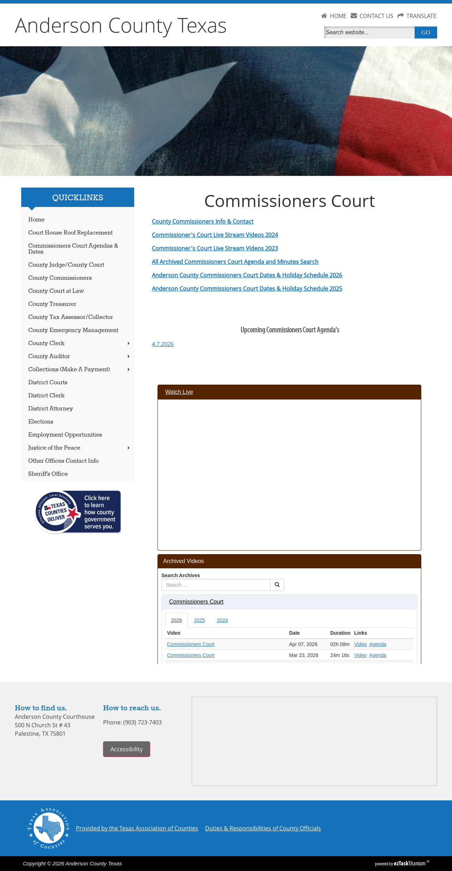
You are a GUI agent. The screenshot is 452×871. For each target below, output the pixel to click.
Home (36, 220)
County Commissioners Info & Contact (203, 221)
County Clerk (79, 343)
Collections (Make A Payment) (79, 369)
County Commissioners (60, 278)
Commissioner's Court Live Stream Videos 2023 (215, 248)
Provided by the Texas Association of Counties (137, 828)
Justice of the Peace (79, 448)
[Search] (370, 32)
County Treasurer (52, 304)
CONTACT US (376, 16)
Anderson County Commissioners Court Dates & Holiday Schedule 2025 (247, 288)
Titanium (410, 863)
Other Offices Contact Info (63, 461)
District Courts (47, 382)
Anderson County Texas (121, 24)
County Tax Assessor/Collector (70, 317)
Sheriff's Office (48, 474)
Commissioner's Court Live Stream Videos (208, 235)
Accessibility (127, 749)
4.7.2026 (163, 344)
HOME (338, 16)
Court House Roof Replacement (70, 233)
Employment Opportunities (65, 435)
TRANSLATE (421, 16)
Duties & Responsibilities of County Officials (263, 828)
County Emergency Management (73, 330)
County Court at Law (56, 291)
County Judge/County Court (66, 265)
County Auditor (79, 356)
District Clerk (46, 395)
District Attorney (50, 409)
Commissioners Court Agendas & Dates (73, 249)
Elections (40, 422)
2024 (271, 235)
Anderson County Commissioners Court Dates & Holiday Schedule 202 (245, 275)
